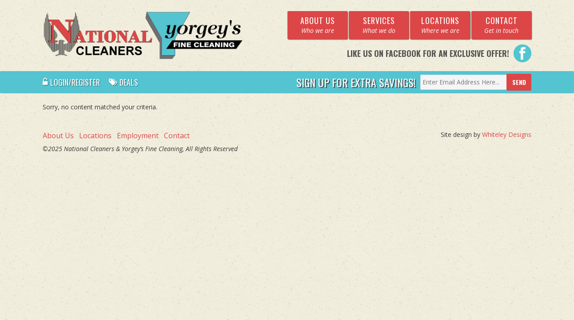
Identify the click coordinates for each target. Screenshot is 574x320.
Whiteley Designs (506, 134)
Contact (177, 135)
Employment (138, 135)
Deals (123, 82)
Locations (95, 135)
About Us (58, 135)
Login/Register (71, 82)
